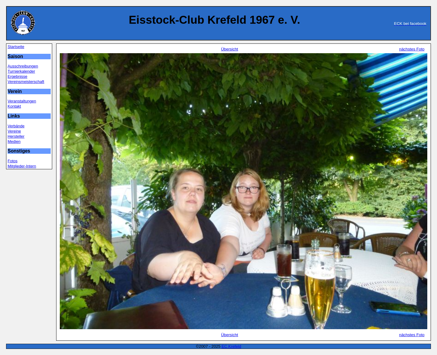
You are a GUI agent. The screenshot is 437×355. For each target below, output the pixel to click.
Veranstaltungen (22, 101)
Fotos (13, 161)
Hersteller (16, 136)
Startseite (16, 46)
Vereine (14, 131)
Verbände (16, 126)
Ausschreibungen (23, 66)
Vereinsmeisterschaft (26, 81)
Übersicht (229, 49)
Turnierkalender (21, 71)
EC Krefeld (231, 346)
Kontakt (14, 106)
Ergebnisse (17, 76)
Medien (14, 141)
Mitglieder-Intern (22, 166)
